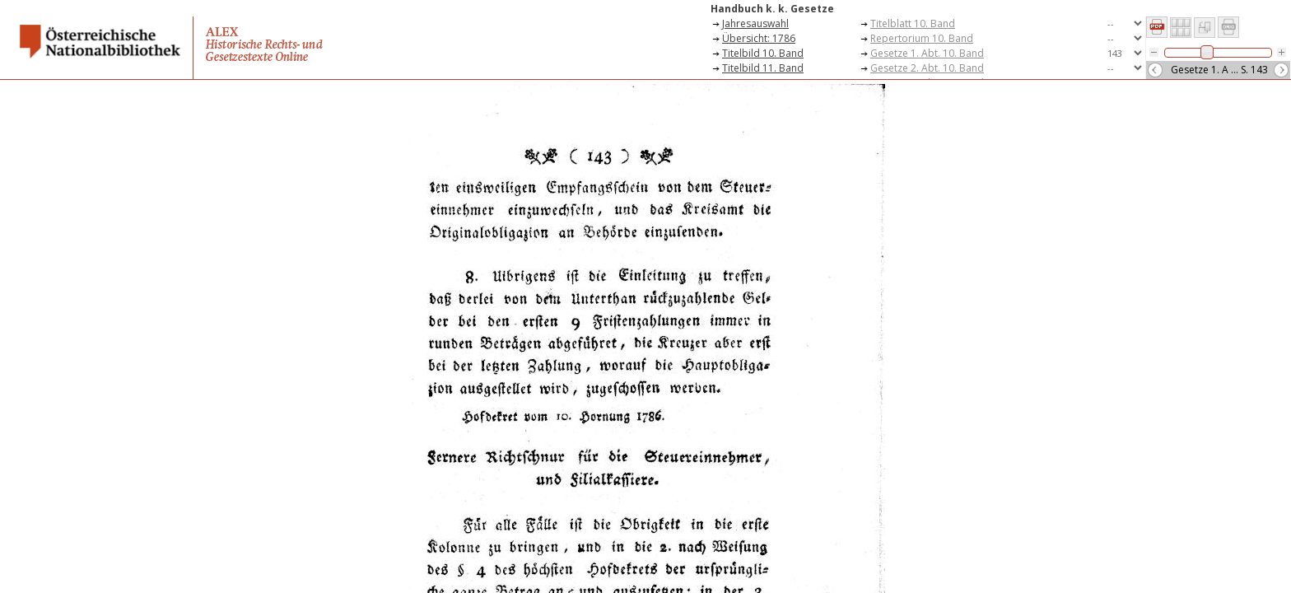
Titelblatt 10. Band (912, 23)
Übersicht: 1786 (758, 38)
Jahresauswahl (755, 23)
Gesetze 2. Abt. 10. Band (927, 68)
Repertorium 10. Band (921, 38)
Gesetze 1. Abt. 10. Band (927, 53)
